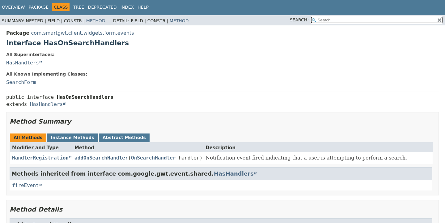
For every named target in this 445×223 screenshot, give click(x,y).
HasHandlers (22, 63)
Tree (78, 7)
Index (127, 7)
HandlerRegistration (40, 158)
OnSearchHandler (153, 158)
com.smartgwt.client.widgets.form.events (82, 33)
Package (39, 7)
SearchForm (21, 82)
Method (95, 20)
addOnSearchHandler (101, 158)
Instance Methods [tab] (72, 137)
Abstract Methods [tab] (124, 137)
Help (143, 7)
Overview (13, 7)
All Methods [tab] (28, 137)
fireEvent (25, 185)
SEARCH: (299, 19)
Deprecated (102, 7)
